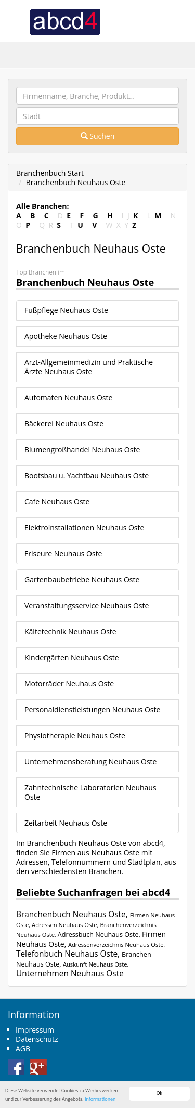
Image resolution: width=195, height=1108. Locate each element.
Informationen (100, 1099)
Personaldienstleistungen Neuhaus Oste (92, 709)
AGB (23, 1048)
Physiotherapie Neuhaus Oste (74, 735)
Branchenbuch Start (50, 173)
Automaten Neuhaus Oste (68, 397)
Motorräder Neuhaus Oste (69, 683)
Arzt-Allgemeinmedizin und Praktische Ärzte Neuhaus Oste (88, 366)
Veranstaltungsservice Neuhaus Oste (86, 605)
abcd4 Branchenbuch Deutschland (65, 20)
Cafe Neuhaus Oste (56, 501)
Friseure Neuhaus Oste (63, 553)
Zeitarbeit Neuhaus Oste (65, 823)
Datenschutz (37, 1039)
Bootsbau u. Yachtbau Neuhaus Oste (86, 475)
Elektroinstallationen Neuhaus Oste (84, 527)
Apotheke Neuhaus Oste (65, 336)
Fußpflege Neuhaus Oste (66, 310)
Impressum (35, 1030)
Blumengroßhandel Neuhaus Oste (82, 449)
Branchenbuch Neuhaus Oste (76, 182)
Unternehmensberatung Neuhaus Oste (90, 761)
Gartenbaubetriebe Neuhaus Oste (81, 579)
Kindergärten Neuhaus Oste (71, 657)
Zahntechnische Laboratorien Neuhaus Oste (90, 792)
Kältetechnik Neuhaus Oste (70, 631)
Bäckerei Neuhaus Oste (63, 423)
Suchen (98, 136)
